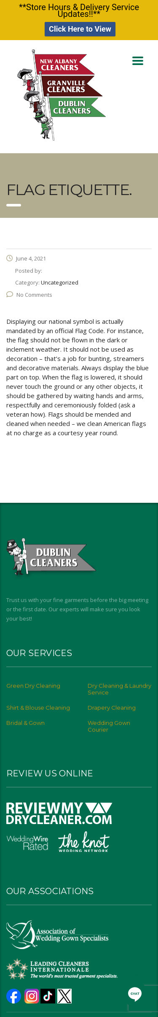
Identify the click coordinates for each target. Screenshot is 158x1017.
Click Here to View (80, 26)
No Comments (29, 290)
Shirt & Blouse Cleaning (38, 703)
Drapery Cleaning (112, 703)
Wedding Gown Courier (109, 722)
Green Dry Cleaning (33, 681)
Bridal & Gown (25, 719)
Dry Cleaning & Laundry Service (119, 685)
